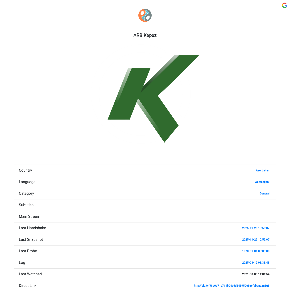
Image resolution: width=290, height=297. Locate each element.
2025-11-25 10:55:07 (255, 228)
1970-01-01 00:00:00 (255, 251)
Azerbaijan (262, 170)
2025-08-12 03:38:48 (255, 262)
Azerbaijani (262, 182)
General (264, 193)
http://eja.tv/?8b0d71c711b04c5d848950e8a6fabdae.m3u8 (231, 285)
